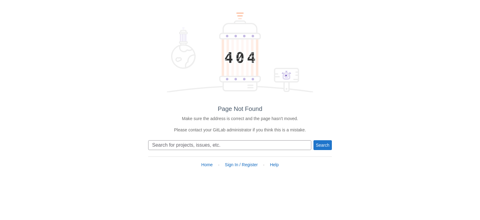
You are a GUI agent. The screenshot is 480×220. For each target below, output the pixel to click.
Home (207, 164)
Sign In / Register (241, 164)
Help (274, 164)
